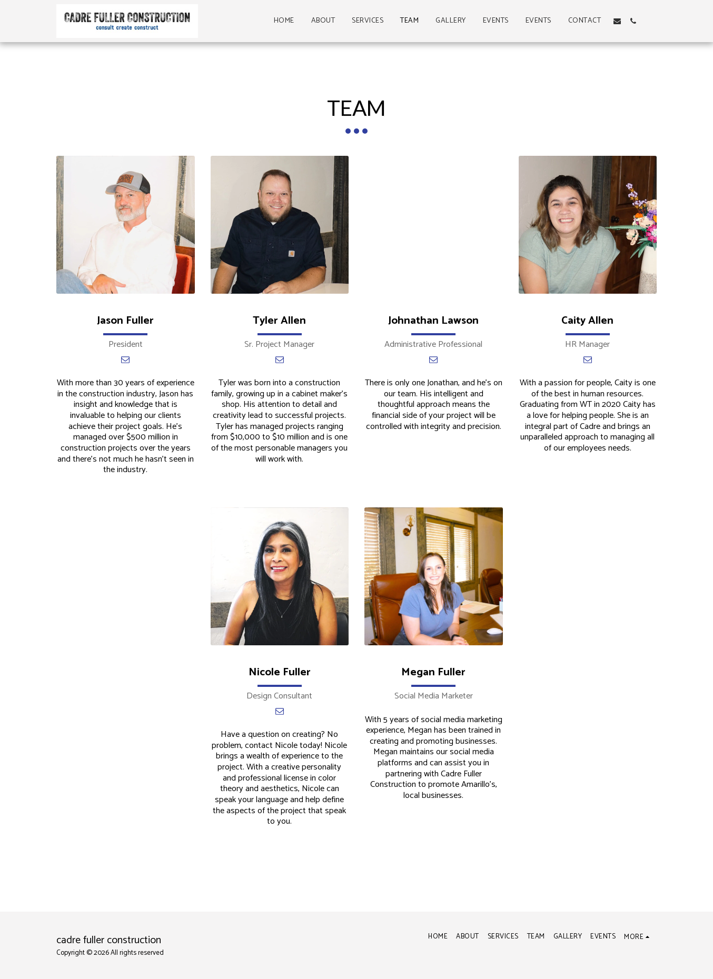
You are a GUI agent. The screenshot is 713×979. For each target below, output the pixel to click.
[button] (617, 21)
